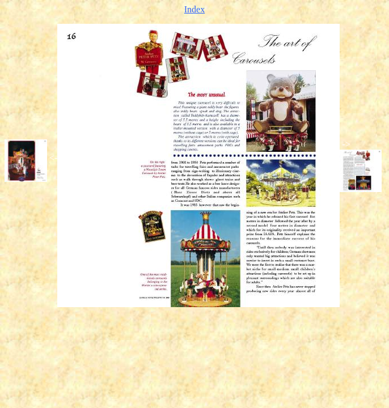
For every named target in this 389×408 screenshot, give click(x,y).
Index (194, 9)
